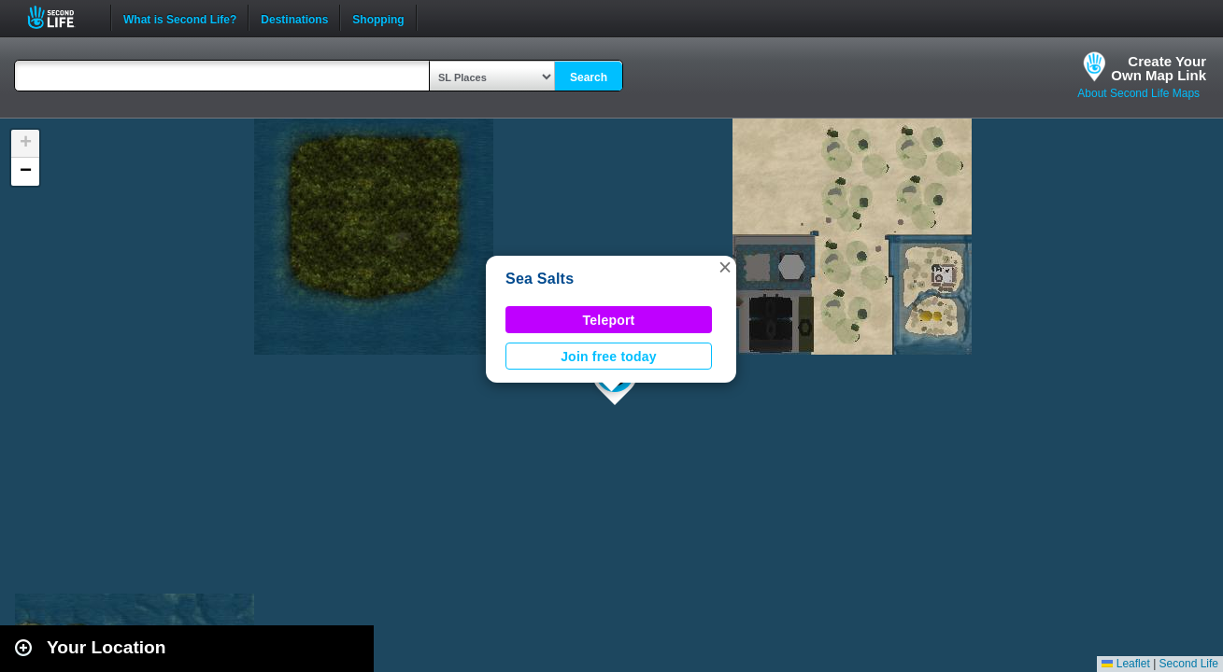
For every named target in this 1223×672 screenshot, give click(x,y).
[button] (725, 267)
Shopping (378, 17)
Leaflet (1125, 663)
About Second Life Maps (1138, 93)
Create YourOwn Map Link (1158, 68)
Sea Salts (539, 279)
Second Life (61, 17)
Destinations (294, 17)
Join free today (609, 356)
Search (588, 77)
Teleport (609, 320)
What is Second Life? (179, 17)
